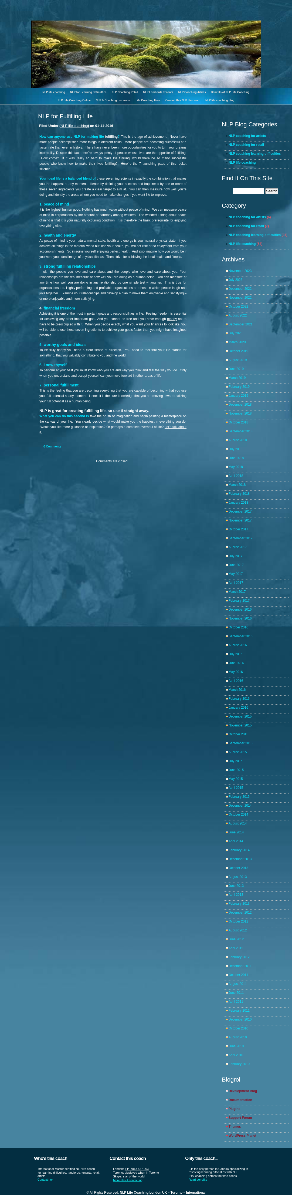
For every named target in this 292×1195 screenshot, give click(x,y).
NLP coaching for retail (246, 145)
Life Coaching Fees (147, 100)
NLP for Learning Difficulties (88, 92)
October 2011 (238, 975)
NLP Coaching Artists (192, 92)
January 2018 (238, 502)
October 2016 (238, 627)
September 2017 (241, 538)
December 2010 (240, 1019)
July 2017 (235, 556)
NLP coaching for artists (247, 136)
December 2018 (240, 404)
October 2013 (238, 868)
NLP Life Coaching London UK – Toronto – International (163, 1192)
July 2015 (235, 761)
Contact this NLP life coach (182, 100)
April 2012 (236, 948)
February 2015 (239, 797)
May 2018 (236, 467)
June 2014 (236, 832)
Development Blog (243, 1091)
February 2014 (239, 850)
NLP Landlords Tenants (158, 92)
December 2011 (240, 966)
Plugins (234, 1109)
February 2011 (239, 1010)
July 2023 (235, 280)
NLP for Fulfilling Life (65, 116)
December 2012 (240, 912)
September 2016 (241, 636)
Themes (235, 1127)
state (101, 241)
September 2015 (241, 743)
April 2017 (236, 583)
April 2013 (236, 895)
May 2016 (236, 672)
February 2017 (239, 600)
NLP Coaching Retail (124, 92)
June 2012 (236, 939)
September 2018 (241, 431)
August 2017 (238, 547)
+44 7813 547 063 (137, 1168)
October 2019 (238, 351)
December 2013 (240, 859)
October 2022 (238, 306)
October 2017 (238, 529)
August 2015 (238, 752)
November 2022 (240, 297)
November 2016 (240, 618)
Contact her (45, 1179)
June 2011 (236, 993)
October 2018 (238, 422)
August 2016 (238, 645)
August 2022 (238, 315)
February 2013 (239, 903)
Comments (52, 446)
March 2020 (237, 342)
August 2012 (238, 930)
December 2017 (240, 511)
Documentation (240, 1100)
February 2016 (239, 699)
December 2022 (240, 289)
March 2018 (237, 485)
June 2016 (236, 663)
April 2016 (236, 681)
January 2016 (238, 707)
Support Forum (240, 1118)
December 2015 (240, 716)
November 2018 (240, 413)
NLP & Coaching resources (113, 100)
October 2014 (238, 814)
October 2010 (238, 1028)
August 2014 (238, 823)
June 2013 (236, 886)
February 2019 (239, 387)
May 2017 (236, 574)
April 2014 (236, 841)
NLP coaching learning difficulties (255, 154)
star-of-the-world (134, 1176)
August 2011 (238, 984)
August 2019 (238, 360)
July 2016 (235, 654)
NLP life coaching (53, 92)
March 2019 (237, 378)
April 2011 (236, 1002)
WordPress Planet (242, 1135)
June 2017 (236, 565)
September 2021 (241, 324)
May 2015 (236, 779)
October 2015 (238, 734)
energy (128, 241)
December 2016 (240, 609)
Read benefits (198, 1179)
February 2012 (239, 957)
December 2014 (240, 805)
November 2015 (240, 725)
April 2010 (236, 1055)
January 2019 (238, 396)
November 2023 (240, 271)
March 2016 (237, 690)
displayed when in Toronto (142, 1172)
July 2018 (235, 449)
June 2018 (236, 458)
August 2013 (238, 877)
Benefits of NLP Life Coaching (230, 92)
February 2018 (239, 494)
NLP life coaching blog (220, 100)
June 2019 (236, 369)
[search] (248, 191)
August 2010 (238, 1037)
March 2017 (237, 592)
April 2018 (236, 476)
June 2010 (236, 1046)
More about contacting (127, 1180)
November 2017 (240, 520)
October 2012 (238, 921)
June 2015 (236, 770)
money (172, 319)
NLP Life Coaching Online (74, 100)
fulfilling (111, 137)
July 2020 (235, 333)
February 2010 (239, 1064)
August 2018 (238, 440)
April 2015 (236, 788)
